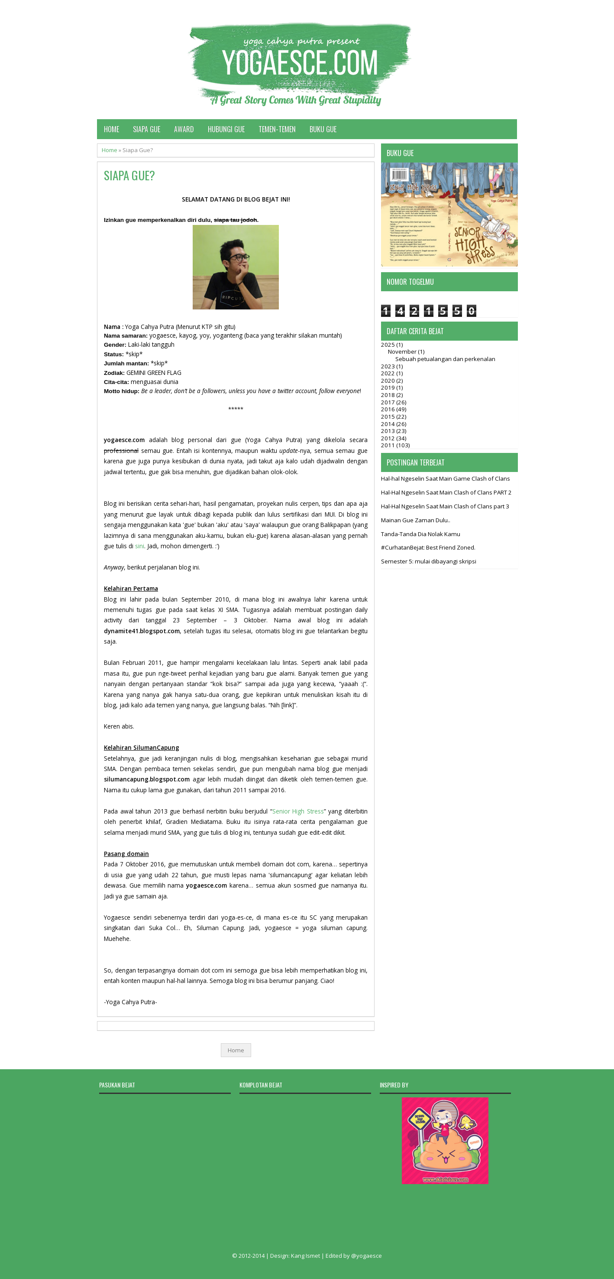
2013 (388, 431)
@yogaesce (366, 1255)
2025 (388, 344)
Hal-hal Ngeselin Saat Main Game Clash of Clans (445, 478)
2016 (388, 409)
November (403, 351)
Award (184, 129)
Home (111, 129)
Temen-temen (277, 129)
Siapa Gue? (129, 175)
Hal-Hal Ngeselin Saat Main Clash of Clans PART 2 (446, 492)
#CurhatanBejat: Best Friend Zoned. (428, 547)
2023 (388, 366)
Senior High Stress (298, 811)
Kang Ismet (305, 1255)
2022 (388, 373)
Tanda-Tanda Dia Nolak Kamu (420, 534)
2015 (388, 416)
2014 (388, 424)
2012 (388, 438)
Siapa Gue (146, 129)
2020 (388, 380)
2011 (388, 445)
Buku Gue (323, 129)
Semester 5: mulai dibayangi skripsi (428, 561)
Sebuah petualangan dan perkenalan (445, 359)
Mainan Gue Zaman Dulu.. (415, 520)
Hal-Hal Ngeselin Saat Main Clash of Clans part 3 (445, 506)
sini (139, 546)
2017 (388, 402)
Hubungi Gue (226, 129)
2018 (388, 395)
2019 (388, 387)
